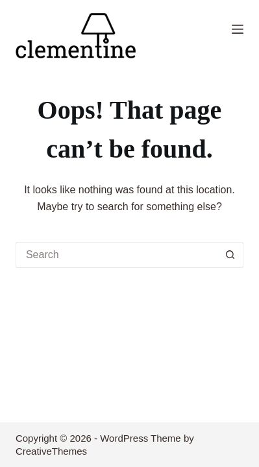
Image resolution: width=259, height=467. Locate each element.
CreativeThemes (51, 451)
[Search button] (230, 255)
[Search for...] (116, 255)
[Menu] (237, 29)
